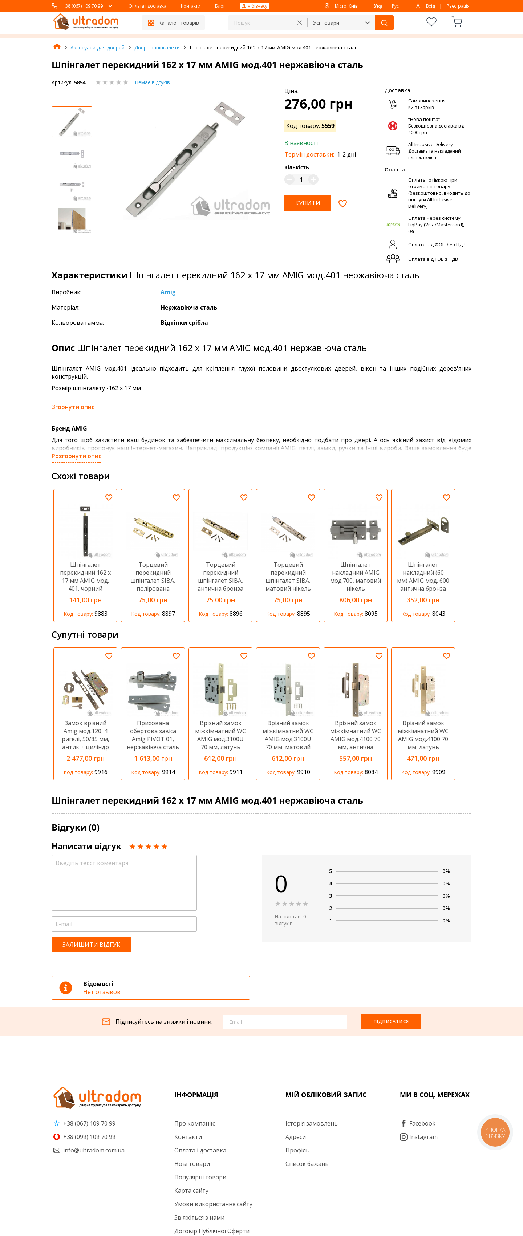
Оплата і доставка (147, 6)
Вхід (430, 6)
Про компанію (195, 1123)
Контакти (190, 6)
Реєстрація (458, 6)
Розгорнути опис (76, 456)
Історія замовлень (311, 1123)
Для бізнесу (254, 6)
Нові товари (192, 1164)
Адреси (295, 1137)
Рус (395, 6)
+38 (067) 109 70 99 (83, 6)
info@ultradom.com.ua (89, 1150)
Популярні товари (200, 1177)
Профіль (297, 1150)
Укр (378, 6)
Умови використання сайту (213, 1204)
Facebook (417, 1123)
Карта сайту (191, 1191)
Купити (307, 203)
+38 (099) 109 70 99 (84, 1137)
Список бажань (307, 1164)
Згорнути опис (73, 407)
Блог (220, 6)
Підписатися (391, 1021)
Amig (168, 292)
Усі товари (326, 22)
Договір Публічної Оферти (212, 1231)
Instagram (419, 1137)
